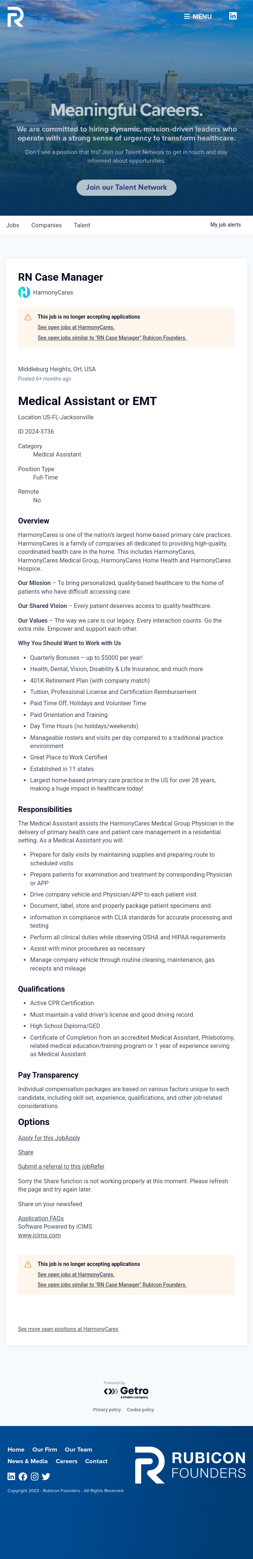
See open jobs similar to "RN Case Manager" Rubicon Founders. (112, 338)
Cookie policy (140, 1409)
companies (46, 225)
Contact (96, 1461)
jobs (12, 225)
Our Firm (44, 1449)
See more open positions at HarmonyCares (68, 1329)
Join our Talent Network (126, 187)
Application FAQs (41, 1218)
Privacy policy (107, 1409)
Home (16, 1449)
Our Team (78, 1449)
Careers (67, 1461)
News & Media (28, 1461)
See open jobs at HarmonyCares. (76, 327)
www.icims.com (39, 1235)
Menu (198, 14)
